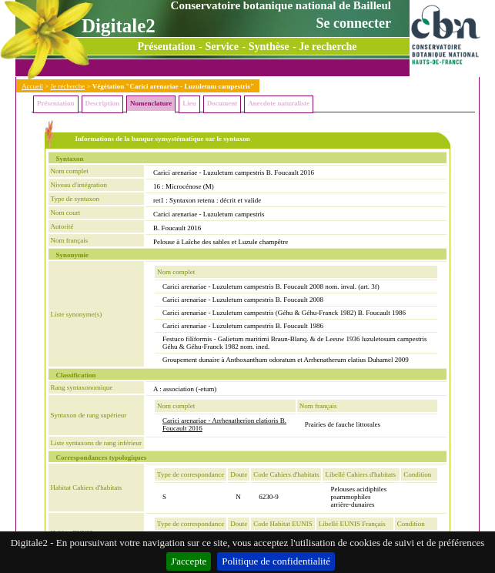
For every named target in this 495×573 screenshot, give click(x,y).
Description (102, 103)
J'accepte (188, 561)
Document (222, 103)
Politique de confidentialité (276, 561)
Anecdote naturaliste (278, 103)
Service (222, 46)
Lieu (189, 103)
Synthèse (269, 46)
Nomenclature (151, 103)
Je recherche (327, 46)
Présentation (166, 46)
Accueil (32, 86)
